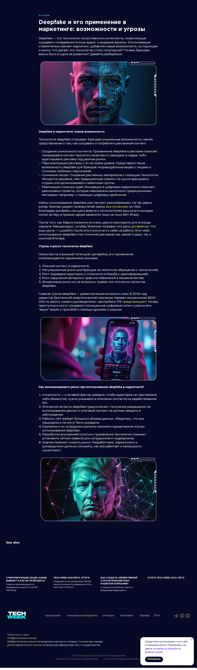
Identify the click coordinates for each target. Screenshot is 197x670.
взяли (97, 232)
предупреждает (134, 303)
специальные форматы (82, 618)
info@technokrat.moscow (22, 641)
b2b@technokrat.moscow (22, 644)
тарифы (144, 618)
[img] (176, 618)
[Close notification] (191, 639)
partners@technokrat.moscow (24, 647)
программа (52, 618)
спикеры (108, 618)
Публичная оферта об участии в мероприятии (98, 658)
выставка (126, 618)
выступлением (117, 208)
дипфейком (140, 227)
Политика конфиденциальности (122, 661)
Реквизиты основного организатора (77, 661)
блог (157, 618)
